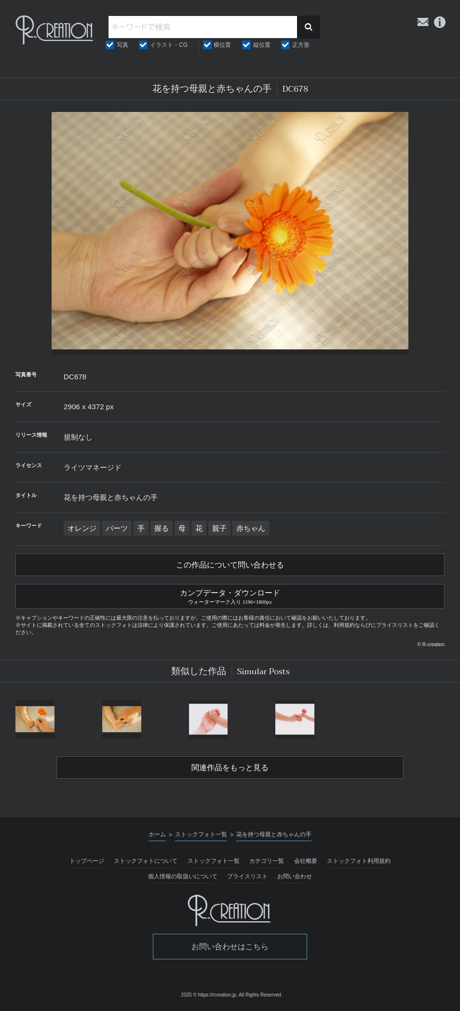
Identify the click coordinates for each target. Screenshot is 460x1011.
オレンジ (82, 528)
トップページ (86, 861)
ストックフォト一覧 (214, 861)
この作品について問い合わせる (230, 565)
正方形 (301, 45)
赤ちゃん (250, 528)
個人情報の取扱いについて (182, 876)
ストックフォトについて (145, 861)
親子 (219, 528)
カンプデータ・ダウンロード (230, 595)
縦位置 (262, 45)
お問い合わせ (294, 876)
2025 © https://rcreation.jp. (209, 994)
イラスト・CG (169, 45)
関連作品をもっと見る (230, 768)
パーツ (117, 528)
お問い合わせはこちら (230, 946)
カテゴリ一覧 (266, 861)
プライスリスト (247, 876)
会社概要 (305, 861)
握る (161, 528)
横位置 (222, 45)
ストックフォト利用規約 (359, 861)
